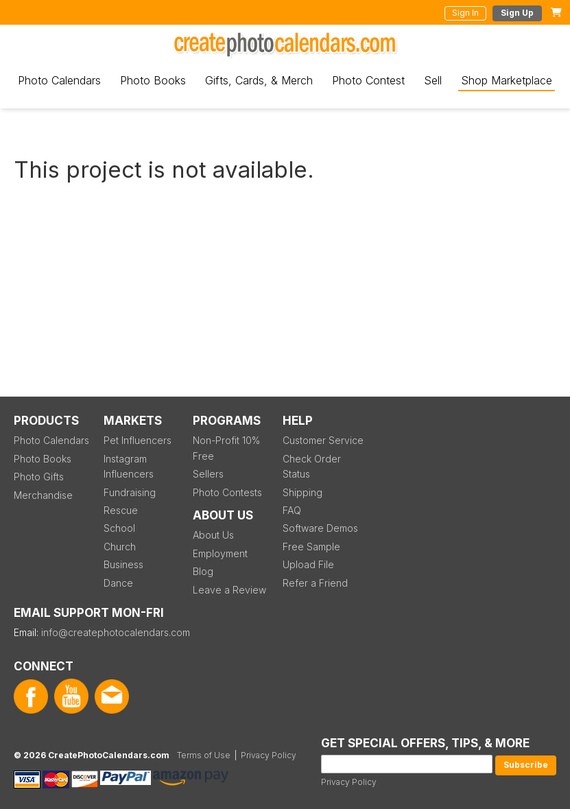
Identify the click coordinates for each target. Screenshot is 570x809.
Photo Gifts (39, 476)
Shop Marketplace (506, 80)
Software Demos (320, 528)
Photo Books (153, 80)
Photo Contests (227, 492)
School (119, 528)
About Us (213, 535)
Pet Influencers (137, 440)
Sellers (208, 474)
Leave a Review (229, 590)
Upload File (308, 564)
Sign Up (517, 13)
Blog (203, 571)
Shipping (302, 492)
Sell (433, 80)
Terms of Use (203, 755)
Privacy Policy (349, 782)
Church (120, 546)
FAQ (292, 510)
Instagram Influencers (129, 466)
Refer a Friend (315, 583)
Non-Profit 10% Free (226, 447)
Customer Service (323, 440)
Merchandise (43, 495)
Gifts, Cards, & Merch (259, 80)
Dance (118, 583)
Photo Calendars (59, 80)
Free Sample (311, 546)
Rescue (121, 510)
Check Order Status (312, 466)
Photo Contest (368, 80)
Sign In (465, 13)
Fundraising (130, 492)
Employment (220, 553)
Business (123, 564)
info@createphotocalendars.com (115, 632)
